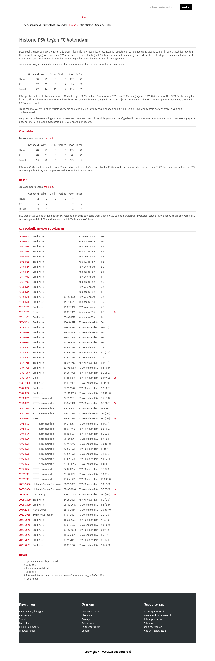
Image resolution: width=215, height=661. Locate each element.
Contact (86, 630)
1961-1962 (24, 246)
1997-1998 (24, 474)
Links (108, 25)
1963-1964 (24, 266)
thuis (46, 138)
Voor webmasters (91, 611)
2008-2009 (25, 499)
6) (115, 494)
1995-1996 (24, 454)
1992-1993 (24, 418)
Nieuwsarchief (27, 630)
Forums (57, 17)
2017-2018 (24, 509)
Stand (22, 619)
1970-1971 (24, 297)
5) (115, 489)
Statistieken (86, 25)
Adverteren (88, 623)
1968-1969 (24, 286)
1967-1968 (24, 276)
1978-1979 (24, 332)
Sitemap (148, 623)
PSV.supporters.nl (153, 619)
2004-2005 (24, 494)
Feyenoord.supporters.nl (157, 615)
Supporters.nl (154, 604)
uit (51, 138)
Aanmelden (25, 611)
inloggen (173, 17)
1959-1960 (24, 236)
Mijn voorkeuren (153, 627)
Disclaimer (88, 615)
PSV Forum (25, 615)
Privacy (86, 619)
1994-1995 (24, 443)
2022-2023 (24, 519)
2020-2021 (24, 514)
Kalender (62, 25)
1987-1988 (24, 362)
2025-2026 (24, 540)
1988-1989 (24, 372)
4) (115, 418)
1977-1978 (24, 322)
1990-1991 (24, 398)
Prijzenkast (49, 25)
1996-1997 (24, 464)
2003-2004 (24, 484)
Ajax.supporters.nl (154, 611)
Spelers (99, 25)
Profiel (95, 17)
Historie (73, 25)
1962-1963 (24, 256)
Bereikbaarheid (32, 25)
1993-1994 (24, 433)
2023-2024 (24, 530)
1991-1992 (24, 408)
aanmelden (186, 17)
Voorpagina (30, 17)
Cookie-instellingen (155, 630)
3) (115, 403)
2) (115, 378)
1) (115, 312)
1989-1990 (24, 388)
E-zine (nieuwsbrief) (30, 627)
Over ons (88, 604)
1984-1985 (24, 352)
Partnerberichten (91, 627)
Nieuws (45, 17)
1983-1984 (24, 342)
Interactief (72, 17)
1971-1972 (24, 307)
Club (84, 17)
